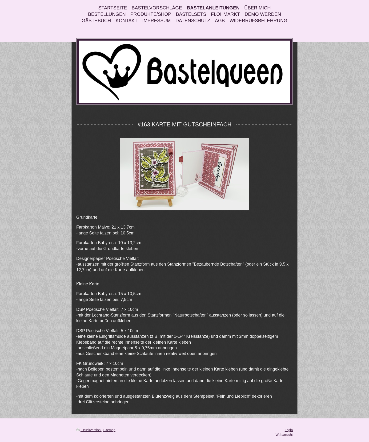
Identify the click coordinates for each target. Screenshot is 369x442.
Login (289, 430)
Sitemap (109, 430)
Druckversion (88, 430)
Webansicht (284, 435)
